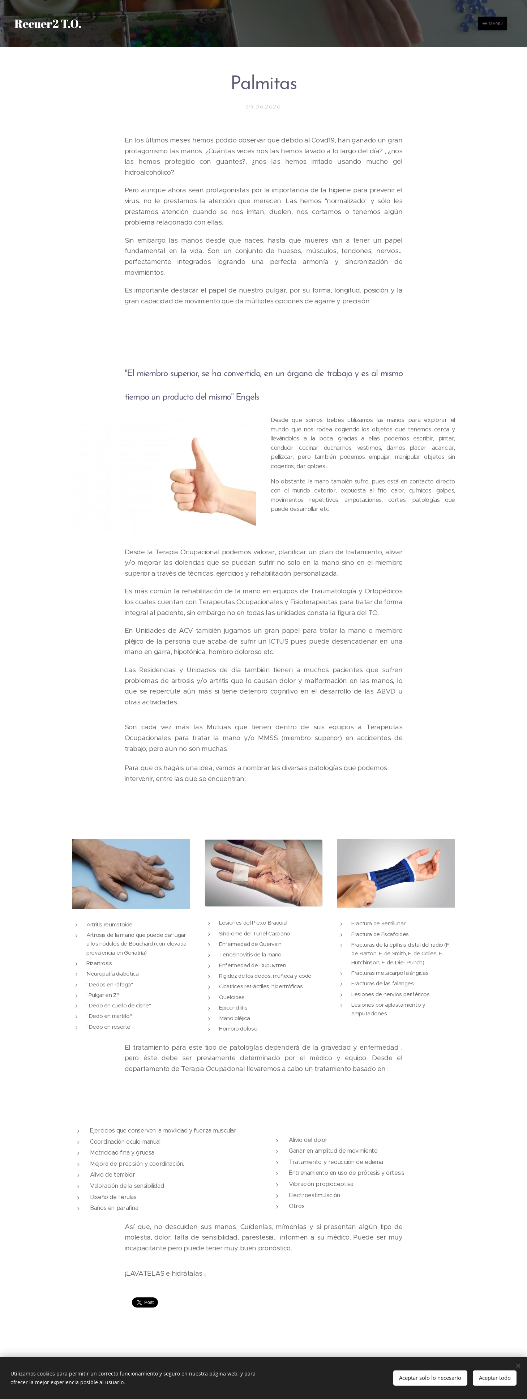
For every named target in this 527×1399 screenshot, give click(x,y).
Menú (493, 23)
